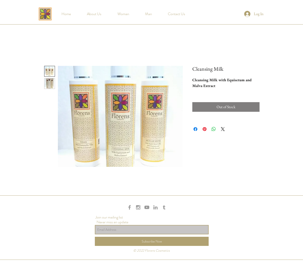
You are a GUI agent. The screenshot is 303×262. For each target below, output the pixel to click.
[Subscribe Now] (152, 241)
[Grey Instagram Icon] (138, 207)
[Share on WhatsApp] (214, 129)
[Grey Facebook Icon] (130, 207)
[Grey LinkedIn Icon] (155, 207)
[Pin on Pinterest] (204, 129)
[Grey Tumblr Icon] (164, 207)
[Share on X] (223, 129)
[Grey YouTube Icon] (147, 207)
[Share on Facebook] (195, 129)
